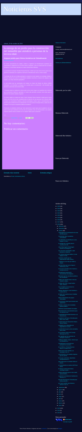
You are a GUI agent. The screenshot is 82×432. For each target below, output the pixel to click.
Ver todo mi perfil (67, 421)
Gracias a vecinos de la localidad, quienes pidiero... (67, 305)
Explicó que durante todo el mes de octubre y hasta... (67, 280)
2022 (58, 213)
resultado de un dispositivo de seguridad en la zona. (66, 326)
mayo (60, 396)
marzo (60, 401)
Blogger (60, 428)
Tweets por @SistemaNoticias (63, 62)
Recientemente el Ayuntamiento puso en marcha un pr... (67, 311)
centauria (44, 428)
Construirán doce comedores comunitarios (65, 237)
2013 (58, 412)
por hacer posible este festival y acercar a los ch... (66, 384)
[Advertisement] (41, 28)
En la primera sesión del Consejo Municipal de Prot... (66, 333)
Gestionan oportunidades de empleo (67, 308)
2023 (58, 210)
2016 (58, 224)
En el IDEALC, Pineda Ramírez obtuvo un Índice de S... (66, 347)
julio (60, 392)
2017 (58, 222)
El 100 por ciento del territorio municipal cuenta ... (65, 369)
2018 (58, 219)
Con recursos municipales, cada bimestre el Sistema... (66, 251)
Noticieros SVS (24, 9)
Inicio (30, 173)
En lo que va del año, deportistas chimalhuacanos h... (66, 358)
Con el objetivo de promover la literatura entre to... (66, 287)
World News (68, 419)
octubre (61, 230)
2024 (58, 208)
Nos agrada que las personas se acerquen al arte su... (66, 337)
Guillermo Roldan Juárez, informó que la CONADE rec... (68, 340)
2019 (58, 217)
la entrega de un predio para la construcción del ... (66, 244)
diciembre (61, 226)
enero (60, 405)
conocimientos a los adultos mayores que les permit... (67, 355)
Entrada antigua (46, 173)
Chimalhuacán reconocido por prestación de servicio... (66, 344)
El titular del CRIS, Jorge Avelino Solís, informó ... (66, 284)
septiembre (62, 387)
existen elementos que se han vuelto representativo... (67, 373)
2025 (58, 206)
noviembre (61, 228)
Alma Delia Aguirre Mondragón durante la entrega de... (66, 247)
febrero (61, 403)
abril (60, 398)
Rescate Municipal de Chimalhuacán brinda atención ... (67, 380)
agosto (60, 389)
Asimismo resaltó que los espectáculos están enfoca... (66, 258)
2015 (58, 408)
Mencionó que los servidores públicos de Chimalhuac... (68, 276)
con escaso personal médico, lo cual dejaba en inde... (67, 255)
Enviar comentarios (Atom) (18, 176)
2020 (58, 215)
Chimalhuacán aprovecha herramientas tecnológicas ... (66, 273)
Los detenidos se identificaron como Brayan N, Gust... (67, 240)
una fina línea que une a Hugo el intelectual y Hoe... (66, 266)
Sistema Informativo (61, 42)
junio (60, 394)
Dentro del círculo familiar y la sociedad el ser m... (66, 351)
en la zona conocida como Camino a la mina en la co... (67, 269)
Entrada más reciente (11, 173)
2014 (58, 410)
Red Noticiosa (59, 58)
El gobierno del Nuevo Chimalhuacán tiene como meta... (67, 318)
